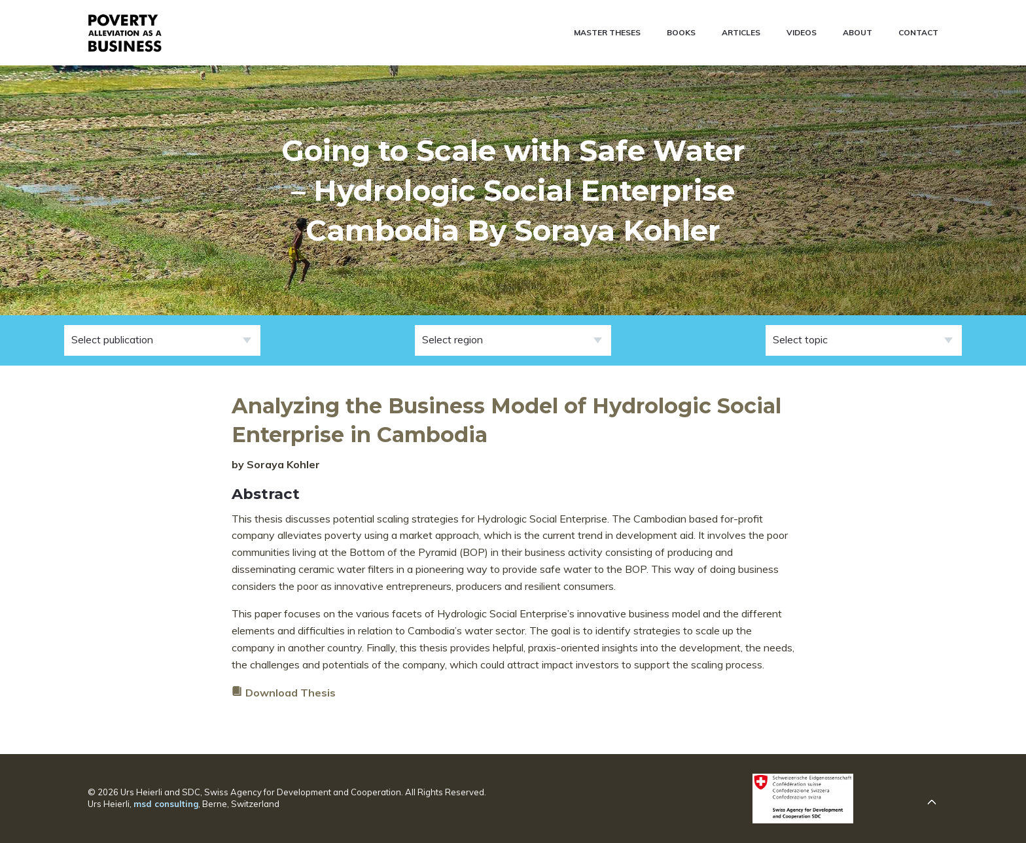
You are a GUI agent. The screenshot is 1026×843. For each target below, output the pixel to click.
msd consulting (165, 804)
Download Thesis (290, 692)
